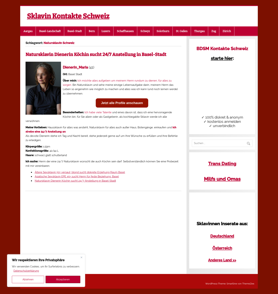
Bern (92, 31)
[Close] (81, 257)
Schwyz (145, 31)
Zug (213, 31)
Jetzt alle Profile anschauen (122, 103)
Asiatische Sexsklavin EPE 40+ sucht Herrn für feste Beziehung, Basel (77, 176)
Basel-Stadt (74, 31)
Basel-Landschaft (50, 31)
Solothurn (163, 31)
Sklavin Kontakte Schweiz (68, 16)
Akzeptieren (63, 279)
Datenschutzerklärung (26, 270)
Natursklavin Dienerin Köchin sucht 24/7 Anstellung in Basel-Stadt (96, 54)
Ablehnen (28, 279)
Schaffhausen (125, 31)
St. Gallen (182, 31)
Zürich (227, 31)
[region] (46, 270)
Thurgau (199, 31)
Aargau (27, 31)
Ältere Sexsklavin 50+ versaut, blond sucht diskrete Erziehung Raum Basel (80, 172)
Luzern (105, 31)
